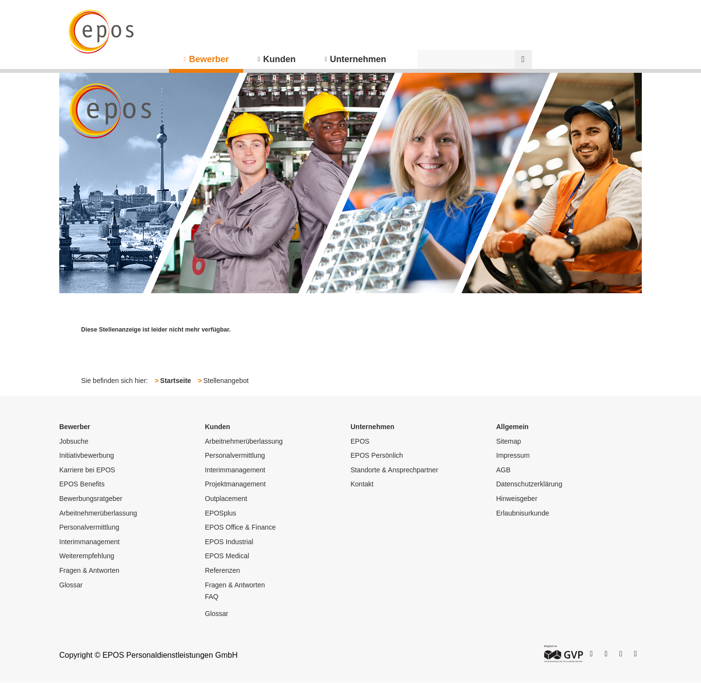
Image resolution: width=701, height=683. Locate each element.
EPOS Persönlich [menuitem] (376, 455)
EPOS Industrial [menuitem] (229, 542)
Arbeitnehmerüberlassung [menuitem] (98, 513)
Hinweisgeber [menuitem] (516, 498)
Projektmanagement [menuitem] (235, 484)
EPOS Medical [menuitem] (227, 556)
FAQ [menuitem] (211, 596)
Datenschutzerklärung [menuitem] (529, 484)
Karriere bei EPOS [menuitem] (87, 470)
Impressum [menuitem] (513, 455)
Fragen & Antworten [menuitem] (89, 570)
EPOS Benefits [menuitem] (81, 484)
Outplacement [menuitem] (226, 498)
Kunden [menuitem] (279, 59)
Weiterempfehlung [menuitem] (86, 556)
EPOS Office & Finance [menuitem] (240, 527)
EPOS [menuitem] (359, 441)
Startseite (175, 380)
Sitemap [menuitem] (508, 441)
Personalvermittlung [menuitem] (89, 527)
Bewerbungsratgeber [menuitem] (90, 498)
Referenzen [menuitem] (222, 570)
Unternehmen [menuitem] (358, 59)
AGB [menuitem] (503, 470)
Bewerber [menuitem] (209, 59)
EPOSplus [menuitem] (220, 513)
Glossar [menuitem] (71, 585)
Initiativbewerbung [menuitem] (86, 455)
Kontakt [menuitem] (361, 484)
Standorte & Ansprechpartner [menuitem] (394, 470)
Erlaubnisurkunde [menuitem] (522, 513)
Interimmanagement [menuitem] (89, 542)
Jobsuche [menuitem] (73, 441)
